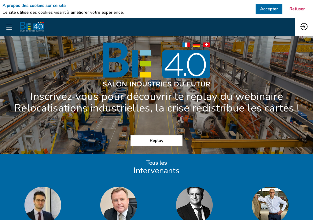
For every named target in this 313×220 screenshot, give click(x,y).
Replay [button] (156, 141)
